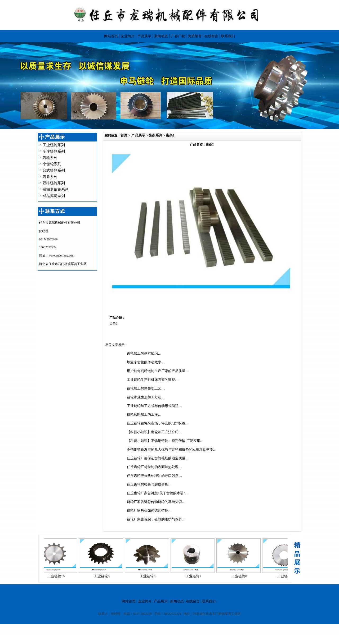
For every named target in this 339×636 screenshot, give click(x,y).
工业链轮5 (103, 576)
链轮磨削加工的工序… (144, 415)
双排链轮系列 (54, 183)
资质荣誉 (195, 36)
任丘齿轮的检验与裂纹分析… (149, 484)
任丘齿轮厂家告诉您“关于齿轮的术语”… (158, 493)
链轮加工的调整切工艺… (146, 388)
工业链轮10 (57, 576)
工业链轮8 (241, 576)
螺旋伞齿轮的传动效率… (146, 362)
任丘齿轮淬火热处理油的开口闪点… (154, 476)
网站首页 (111, 36)
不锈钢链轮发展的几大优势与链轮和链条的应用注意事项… (171, 449)
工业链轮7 (195, 576)
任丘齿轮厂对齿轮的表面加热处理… (154, 467)
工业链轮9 (287, 576)
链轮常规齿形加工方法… (146, 397)
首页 (124, 135)
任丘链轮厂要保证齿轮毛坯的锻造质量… (158, 458)
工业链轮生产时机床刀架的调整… (153, 380)
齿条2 (170, 135)
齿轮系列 (50, 158)
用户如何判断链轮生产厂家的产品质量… (158, 371)
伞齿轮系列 (52, 164)
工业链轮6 (149, 576)
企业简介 (128, 36)
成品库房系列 (54, 196)
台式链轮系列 (54, 170)
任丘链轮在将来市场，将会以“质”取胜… (158, 423)
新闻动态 (161, 36)
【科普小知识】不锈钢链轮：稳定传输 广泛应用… (165, 441)
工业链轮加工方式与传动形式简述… (154, 406)
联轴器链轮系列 (56, 189)
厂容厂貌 (178, 36)
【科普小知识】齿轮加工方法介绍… (154, 432)
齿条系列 (50, 177)
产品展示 (144, 36)
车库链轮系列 (54, 151)
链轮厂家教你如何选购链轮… (149, 511)
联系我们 (228, 36)
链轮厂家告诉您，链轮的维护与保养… (156, 519)
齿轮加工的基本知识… (144, 353)
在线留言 (211, 36)
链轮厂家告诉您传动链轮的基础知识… (156, 502)
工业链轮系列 (54, 145)
